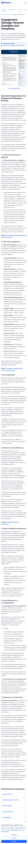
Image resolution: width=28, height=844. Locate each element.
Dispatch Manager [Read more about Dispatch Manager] (14, 811)
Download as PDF (14, 88)
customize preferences (15, 830)
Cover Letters (12, 9)
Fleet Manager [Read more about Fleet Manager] (14, 817)
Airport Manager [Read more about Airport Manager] (14, 806)
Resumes (3, 9)
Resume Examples (5, 14)
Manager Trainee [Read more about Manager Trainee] (14, 794)
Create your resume (8, 43)
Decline (14, 838)
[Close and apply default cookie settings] (25, 821)
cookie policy (5, 831)
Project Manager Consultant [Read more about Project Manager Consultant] (14, 800)
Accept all (14, 841)
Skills (20, 9)
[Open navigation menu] (25, 2)
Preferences (14, 834)
